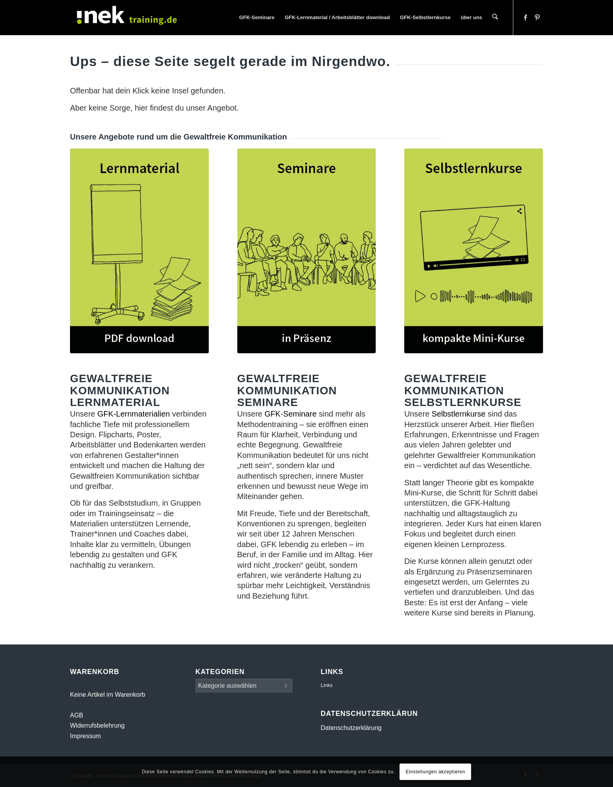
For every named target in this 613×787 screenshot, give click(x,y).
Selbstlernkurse (459, 414)
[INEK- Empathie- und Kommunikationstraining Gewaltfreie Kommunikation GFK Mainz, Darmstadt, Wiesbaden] (128, 17)
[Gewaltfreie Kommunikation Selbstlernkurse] (473, 250)
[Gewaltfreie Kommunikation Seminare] (306, 250)
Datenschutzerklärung (351, 727)
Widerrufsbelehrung (97, 725)
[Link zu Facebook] (525, 17)
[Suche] (495, 17)
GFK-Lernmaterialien (133, 414)
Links (326, 685)
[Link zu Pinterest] (537, 17)
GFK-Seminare (291, 414)
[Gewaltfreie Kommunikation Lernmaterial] (139, 250)
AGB (76, 715)
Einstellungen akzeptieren (435, 771)
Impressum (85, 736)
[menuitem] (257, 17)
